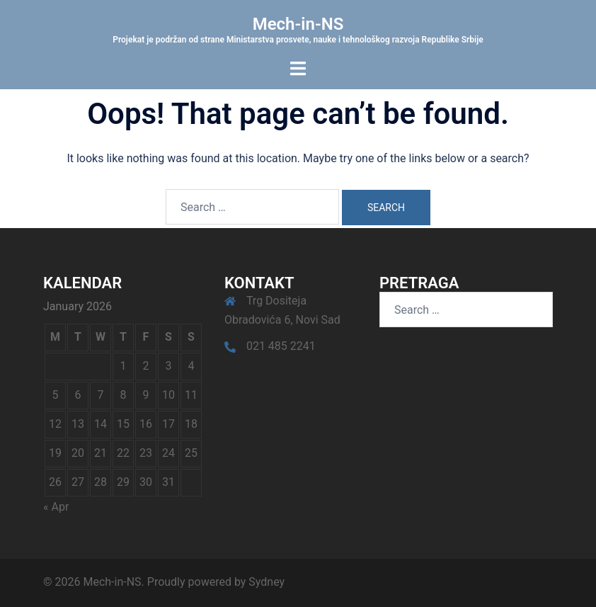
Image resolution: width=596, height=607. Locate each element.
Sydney (266, 582)
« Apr (56, 507)
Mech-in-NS (298, 24)
